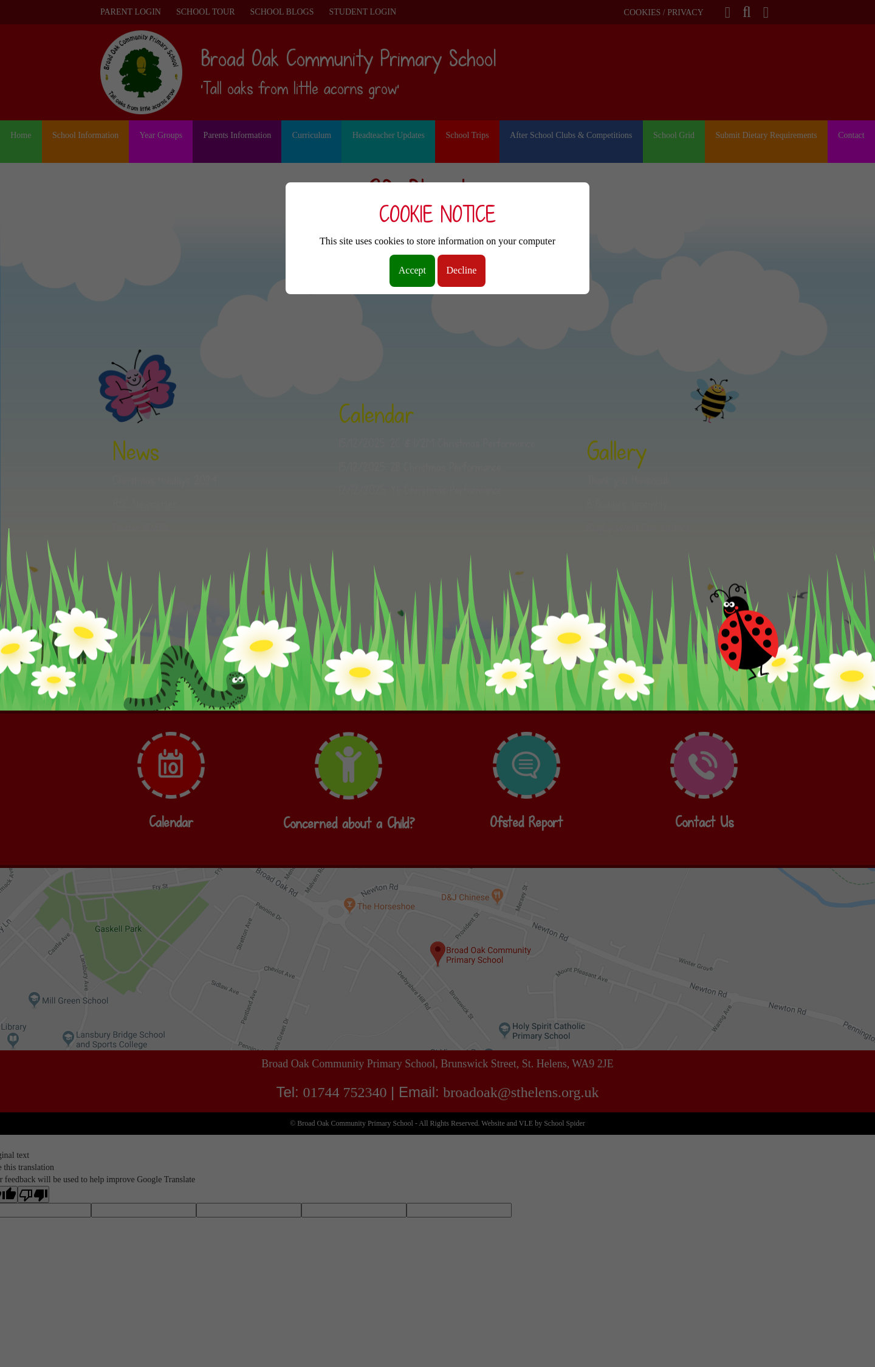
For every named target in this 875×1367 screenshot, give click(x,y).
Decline (462, 270)
